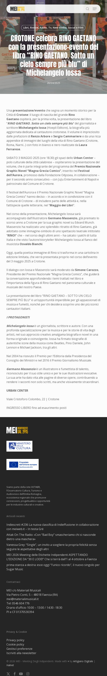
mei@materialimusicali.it (22, 599)
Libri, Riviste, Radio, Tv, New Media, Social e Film (53, 27)
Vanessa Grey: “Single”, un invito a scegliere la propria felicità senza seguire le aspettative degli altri (51, 547)
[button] (95, 9)
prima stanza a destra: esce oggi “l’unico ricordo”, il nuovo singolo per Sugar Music (53, 567)
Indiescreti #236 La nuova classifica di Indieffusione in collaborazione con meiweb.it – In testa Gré (52, 527)
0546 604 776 (21, 603)
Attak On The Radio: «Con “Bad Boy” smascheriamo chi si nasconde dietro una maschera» (51, 537)
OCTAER (35, 487)
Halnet (10, 665)
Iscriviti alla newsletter (21, 653)
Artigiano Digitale (83, 661)
